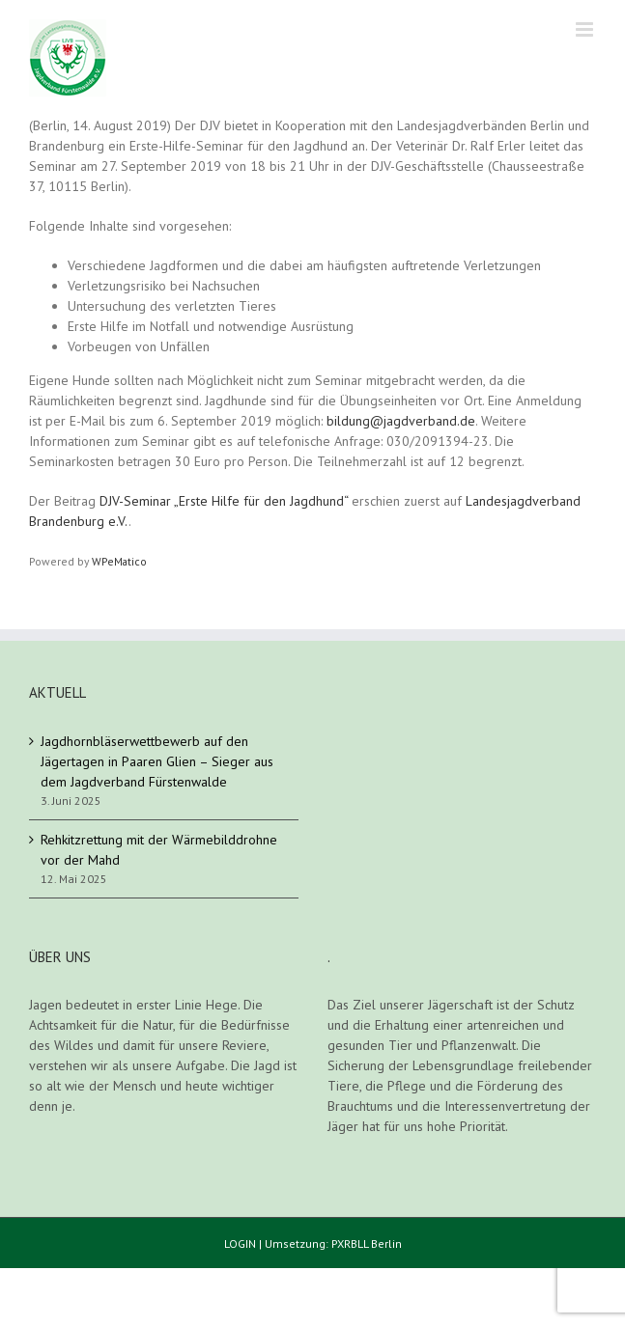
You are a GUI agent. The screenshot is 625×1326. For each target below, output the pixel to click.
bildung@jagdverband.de (401, 420)
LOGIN (240, 1243)
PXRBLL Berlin (366, 1243)
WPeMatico (119, 561)
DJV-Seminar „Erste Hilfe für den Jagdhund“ (223, 501)
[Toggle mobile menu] (586, 29)
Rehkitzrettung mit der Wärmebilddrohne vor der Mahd (159, 850)
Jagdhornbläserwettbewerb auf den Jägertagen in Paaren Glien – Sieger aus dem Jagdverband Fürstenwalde (157, 761)
